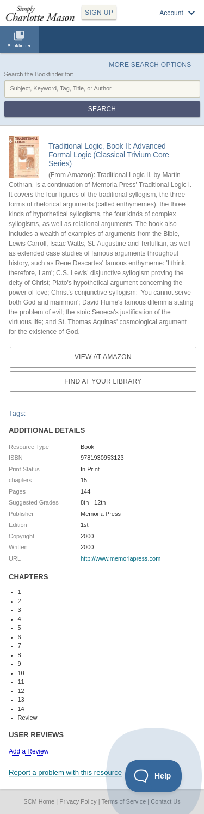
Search (102, 109)
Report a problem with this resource (65, 772)
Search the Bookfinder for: (39, 74)
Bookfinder (18, 45)
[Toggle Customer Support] (153, 776)
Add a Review (28, 751)
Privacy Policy (77, 801)
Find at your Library (102, 381)
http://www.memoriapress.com (120, 558)
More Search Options (150, 65)
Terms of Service (123, 801)
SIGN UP (99, 12)
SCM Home (38, 801)
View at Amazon (103, 357)
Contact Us (165, 801)
